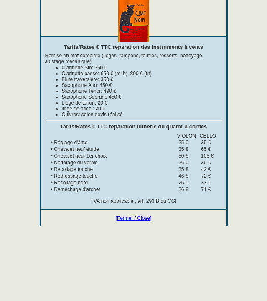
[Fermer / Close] (133, 218)
